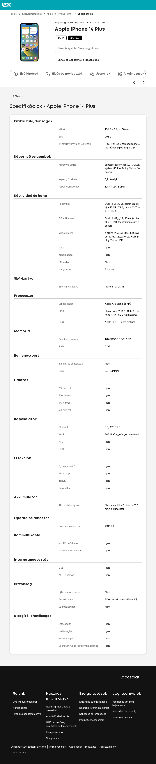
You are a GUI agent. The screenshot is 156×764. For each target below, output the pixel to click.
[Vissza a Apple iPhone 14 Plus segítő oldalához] (18, 96)
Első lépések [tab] (25, 73)
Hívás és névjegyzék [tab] (64, 73)
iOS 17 (60, 38)
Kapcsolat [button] (129, 677)
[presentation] (78, 77)
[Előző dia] (134, 82)
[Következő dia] (143, 82)
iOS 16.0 (74, 38)
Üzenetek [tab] (100, 73)
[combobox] (101, 48)
